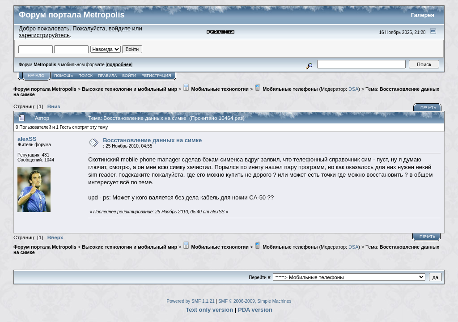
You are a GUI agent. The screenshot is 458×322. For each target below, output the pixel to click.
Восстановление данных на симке (152, 140)
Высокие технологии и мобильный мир (129, 89)
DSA (353, 89)
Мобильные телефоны (286, 89)
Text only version (209, 309)
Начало (36, 75)
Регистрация (156, 75)
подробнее (119, 64)
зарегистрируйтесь (44, 35)
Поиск (85, 75)
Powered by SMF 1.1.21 (191, 301)
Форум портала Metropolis (44, 89)
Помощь (63, 75)
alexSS (27, 139)
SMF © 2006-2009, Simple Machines (255, 301)
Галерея (423, 15)
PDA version (255, 309)
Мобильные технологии (215, 89)
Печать (428, 108)
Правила (107, 75)
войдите (120, 28)
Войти (129, 75)
